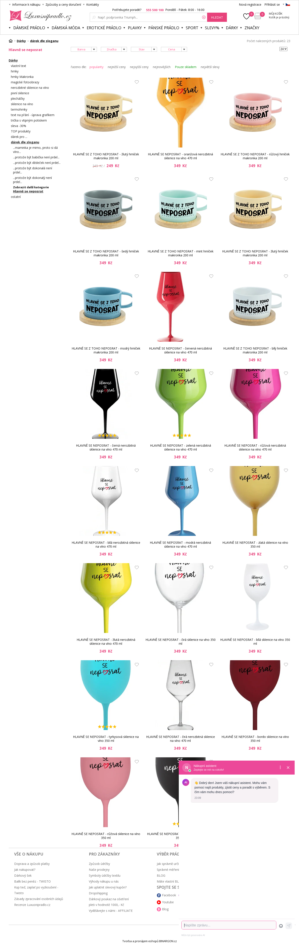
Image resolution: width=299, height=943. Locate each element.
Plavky (135, 27)
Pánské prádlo (163, 27)
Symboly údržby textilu (104, 875)
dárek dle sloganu (25, 142)
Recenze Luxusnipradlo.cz (32, 905)
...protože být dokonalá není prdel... (32, 170)
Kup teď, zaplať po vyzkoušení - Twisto (36, 890)
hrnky (15, 71)
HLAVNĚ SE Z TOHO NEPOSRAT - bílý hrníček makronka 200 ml (255, 350)
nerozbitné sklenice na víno (30, 88)
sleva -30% (18, 126)
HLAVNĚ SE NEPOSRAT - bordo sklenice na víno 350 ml (255, 739)
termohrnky (19, 109)
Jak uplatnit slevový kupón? (108, 887)
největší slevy (210, 67)
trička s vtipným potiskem (29, 120)
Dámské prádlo (29, 27)
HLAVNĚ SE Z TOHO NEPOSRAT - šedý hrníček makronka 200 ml (106, 253)
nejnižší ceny (117, 67)
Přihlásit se (272, 4)
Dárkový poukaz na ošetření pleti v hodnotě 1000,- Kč (109, 902)
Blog (165, 909)
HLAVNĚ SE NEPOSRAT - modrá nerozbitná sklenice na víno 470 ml (180, 544)
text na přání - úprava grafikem (32, 115)
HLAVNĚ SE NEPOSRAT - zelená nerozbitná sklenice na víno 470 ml (180, 447)
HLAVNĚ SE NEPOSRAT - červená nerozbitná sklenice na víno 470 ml (180, 350)
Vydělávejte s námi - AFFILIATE (111, 911)
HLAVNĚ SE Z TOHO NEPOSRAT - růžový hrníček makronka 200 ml (255, 156)
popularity (96, 67)
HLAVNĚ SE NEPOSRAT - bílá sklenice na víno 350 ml (255, 642)
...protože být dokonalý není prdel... (32, 180)
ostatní (16, 197)
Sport (192, 27)
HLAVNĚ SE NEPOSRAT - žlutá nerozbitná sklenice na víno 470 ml (106, 642)
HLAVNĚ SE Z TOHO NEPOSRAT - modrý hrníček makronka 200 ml (106, 350)
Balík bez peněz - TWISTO (32, 881)
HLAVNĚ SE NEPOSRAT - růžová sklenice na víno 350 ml (105, 836)
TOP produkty (20, 131)
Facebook (169, 895)
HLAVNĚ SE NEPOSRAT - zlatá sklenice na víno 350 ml (255, 544)
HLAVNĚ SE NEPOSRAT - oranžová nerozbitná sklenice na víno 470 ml (180, 156)
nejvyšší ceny (139, 67)
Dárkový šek (23, 875)
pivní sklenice (20, 93)
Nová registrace (250, 4)
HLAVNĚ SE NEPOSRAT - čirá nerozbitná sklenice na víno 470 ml (180, 739)
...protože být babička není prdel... (36, 157)
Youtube (168, 902)
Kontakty (92, 4)
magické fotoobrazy (25, 82)
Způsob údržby (99, 864)
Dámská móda (66, 27)
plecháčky (18, 98)
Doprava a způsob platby (32, 864)
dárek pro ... (19, 137)
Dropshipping (98, 893)
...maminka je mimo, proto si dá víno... (35, 150)
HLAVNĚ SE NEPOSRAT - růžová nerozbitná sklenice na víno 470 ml (255, 447)
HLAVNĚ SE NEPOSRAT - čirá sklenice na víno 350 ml (180, 642)
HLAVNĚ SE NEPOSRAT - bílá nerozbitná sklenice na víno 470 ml (106, 544)
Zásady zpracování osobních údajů (38, 899)
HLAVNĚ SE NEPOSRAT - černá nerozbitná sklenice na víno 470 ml (106, 447)
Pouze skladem (185, 67)
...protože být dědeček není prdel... (37, 163)
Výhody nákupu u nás (104, 881)
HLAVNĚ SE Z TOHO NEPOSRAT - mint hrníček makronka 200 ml (180, 253)
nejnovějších (162, 67)
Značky (252, 27)
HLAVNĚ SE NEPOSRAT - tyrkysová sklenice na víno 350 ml (106, 739)
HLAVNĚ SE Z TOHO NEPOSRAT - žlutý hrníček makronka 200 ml (106, 156)
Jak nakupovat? (24, 870)
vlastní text (18, 66)
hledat (217, 17)
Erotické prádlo (104, 27)
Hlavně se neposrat (28, 191)
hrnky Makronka (22, 77)
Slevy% (212, 27)
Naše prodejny (99, 870)
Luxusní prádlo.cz (39, 15)
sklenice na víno (22, 104)
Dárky (232, 27)
